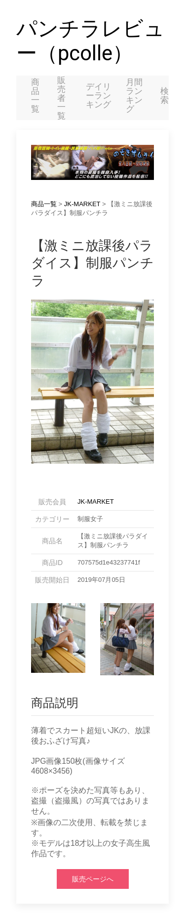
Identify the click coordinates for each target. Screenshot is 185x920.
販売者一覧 (61, 98)
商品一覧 (35, 95)
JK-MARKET (82, 204)
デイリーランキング (98, 95)
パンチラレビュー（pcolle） (90, 40)
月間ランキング (134, 95)
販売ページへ (92, 879)
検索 (164, 95)
